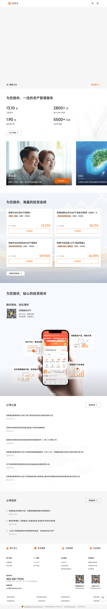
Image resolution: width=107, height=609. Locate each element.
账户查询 (36, 566)
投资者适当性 (65, 597)
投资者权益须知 (42, 597)
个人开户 (36, 562)
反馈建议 (9, 562)
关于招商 (13, 133)
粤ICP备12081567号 (69, 607)
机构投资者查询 (66, 569)
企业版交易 (64, 566)
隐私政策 (96, 597)
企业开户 (64, 562)
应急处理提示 (65, 601)
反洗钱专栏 (41, 601)
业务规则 (91, 569)
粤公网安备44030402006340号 (33, 607)
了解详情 (62, 181)
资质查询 (96, 601)
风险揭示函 (10, 601)
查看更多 (96, 84)
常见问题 (9, 566)
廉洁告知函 (10, 597)
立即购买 (29, 231)
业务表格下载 (92, 566)
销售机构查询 (92, 562)
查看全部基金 (15, 273)
